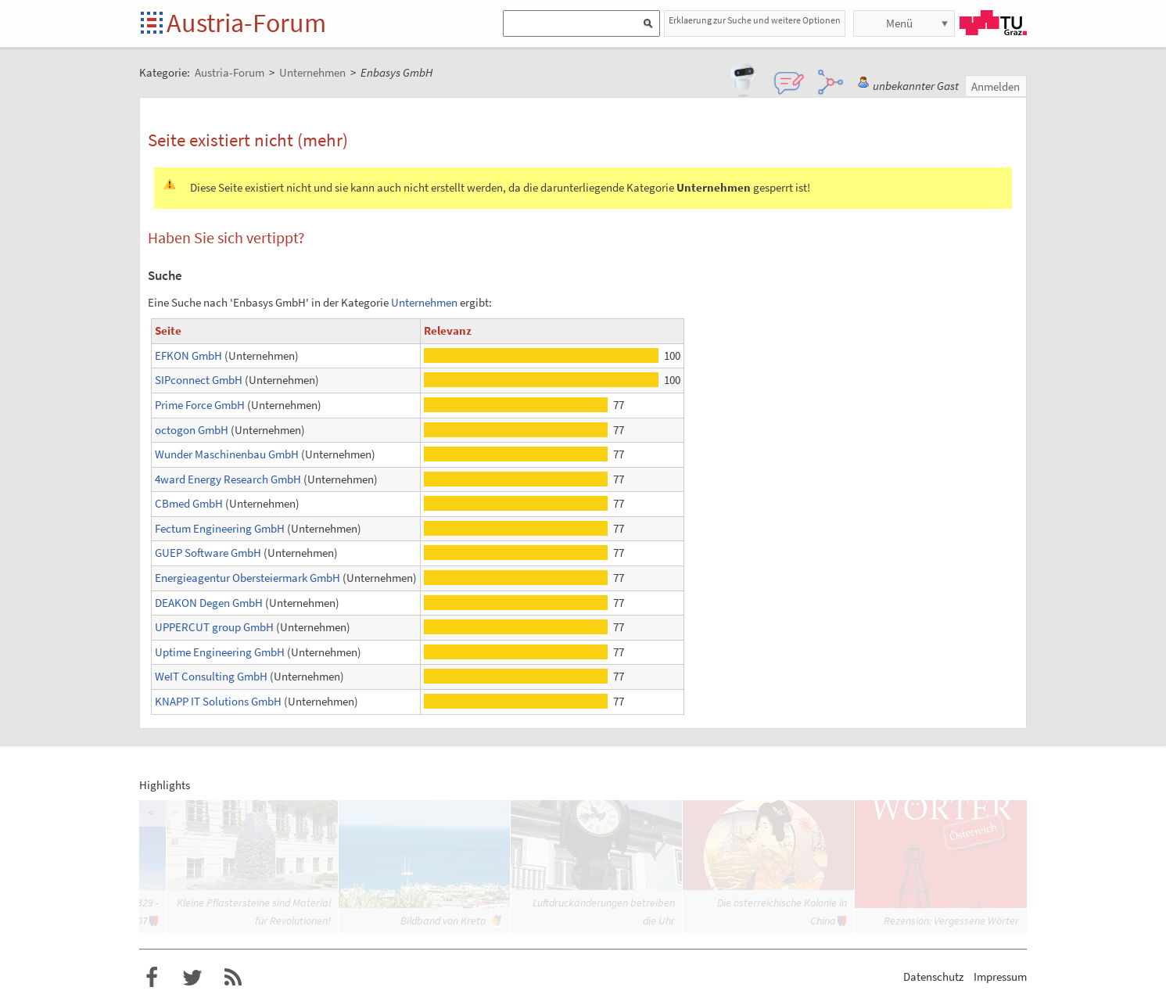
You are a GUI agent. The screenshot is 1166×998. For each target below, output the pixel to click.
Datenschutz (933, 976)
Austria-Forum (246, 22)
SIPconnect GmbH (198, 379)
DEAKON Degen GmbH (209, 602)
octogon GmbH (191, 429)
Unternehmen (424, 302)
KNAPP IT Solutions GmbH (218, 701)
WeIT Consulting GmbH (211, 676)
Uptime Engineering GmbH (220, 651)
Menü (899, 23)
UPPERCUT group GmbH (214, 626)
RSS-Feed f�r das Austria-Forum (233, 977)
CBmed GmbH (189, 503)
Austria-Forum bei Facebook (151, 977)
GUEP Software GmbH (208, 552)
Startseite (153, 24)
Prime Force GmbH (200, 404)
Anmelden (995, 86)
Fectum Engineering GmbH (220, 528)
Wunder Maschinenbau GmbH (227, 454)
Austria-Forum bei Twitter (192, 977)
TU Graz (993, 22)
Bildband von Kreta (443, 921)
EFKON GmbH (188, 355)
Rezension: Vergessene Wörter (951, 921)
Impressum (1000, 976)
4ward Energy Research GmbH (228, 479)
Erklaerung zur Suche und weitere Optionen (755, 20)
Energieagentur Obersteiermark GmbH (247, 577)
